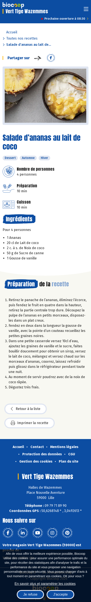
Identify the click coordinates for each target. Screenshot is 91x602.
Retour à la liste (25, 409)
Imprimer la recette (29, 423)
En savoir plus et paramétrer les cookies (45, 584)
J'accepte (60, 594)
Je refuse (30, 594)
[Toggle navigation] (86, 10)
